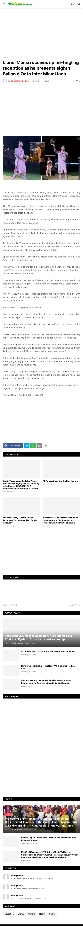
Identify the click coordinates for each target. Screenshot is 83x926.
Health (42, 914)
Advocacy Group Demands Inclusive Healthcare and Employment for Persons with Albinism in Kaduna (60, 520)
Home (5, 57)
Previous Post (10, 605)
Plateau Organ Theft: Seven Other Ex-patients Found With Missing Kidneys (48, 838)
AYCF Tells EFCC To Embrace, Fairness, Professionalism (48, 651)
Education (9, 914)
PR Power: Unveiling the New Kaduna (60, 481)
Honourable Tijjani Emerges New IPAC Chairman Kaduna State (48, 667)
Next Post (74, 605)
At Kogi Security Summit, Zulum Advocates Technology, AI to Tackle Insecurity (20, 520)
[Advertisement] (41, 32)
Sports (52, 914)
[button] (4, 4)
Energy (21, 914)
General (31, 914)
